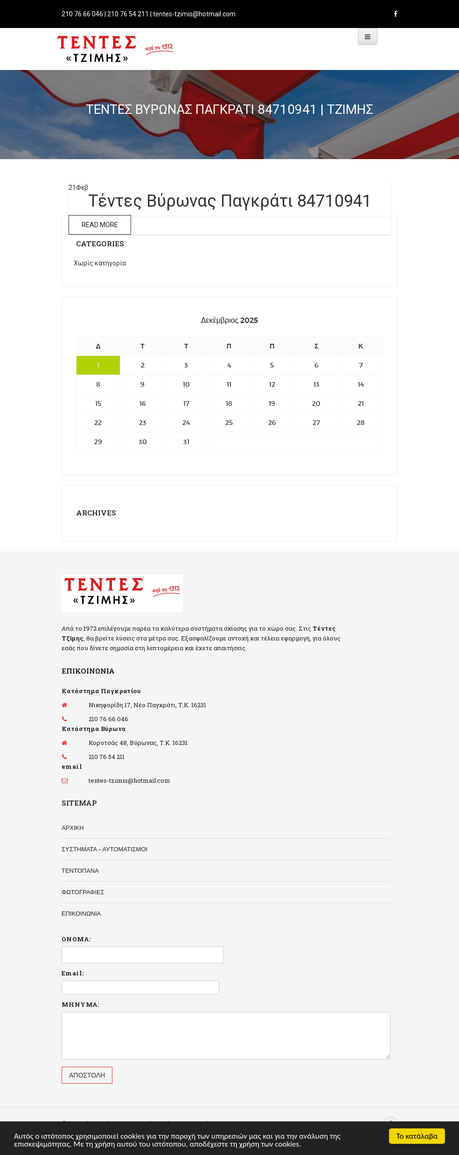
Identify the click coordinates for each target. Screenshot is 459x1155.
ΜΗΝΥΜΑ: (80, 1004)
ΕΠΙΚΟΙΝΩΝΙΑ (81, 914)
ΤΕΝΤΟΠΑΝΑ (80, 871)
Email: (72, 973)
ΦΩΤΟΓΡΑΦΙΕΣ (83, 892)
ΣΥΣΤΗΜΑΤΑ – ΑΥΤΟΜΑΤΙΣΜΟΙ (104, 849)
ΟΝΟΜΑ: (76, 939)
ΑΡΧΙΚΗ (73, 828)
